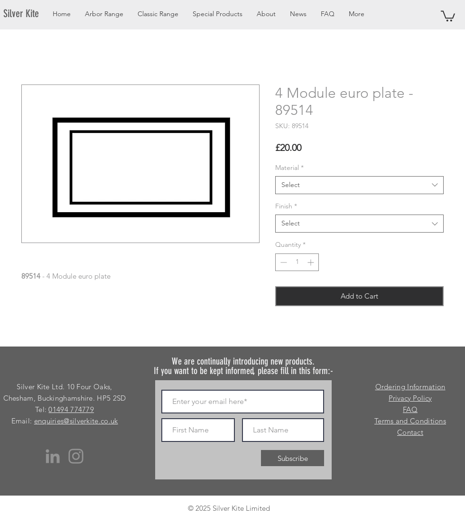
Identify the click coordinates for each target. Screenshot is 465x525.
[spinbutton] (297, 262)
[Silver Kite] (26, 14)
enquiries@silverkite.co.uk (76, 420)
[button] (448, 15)
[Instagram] (76, 456)
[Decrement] (282, 262)
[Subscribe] (292, 458)
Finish (286, 206)
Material (289, 167)
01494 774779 (71, 409)
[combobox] (359, 185)
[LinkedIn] (53, 456)
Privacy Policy (410, 398)
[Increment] (311, 262)
